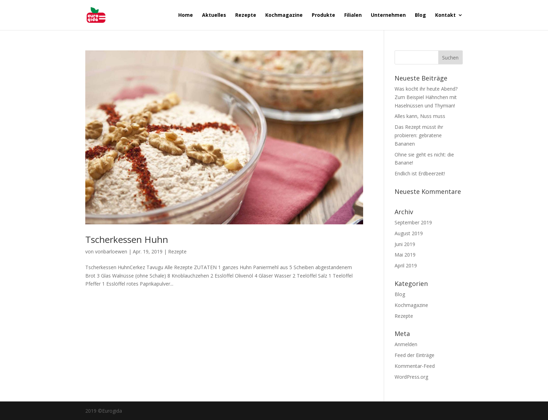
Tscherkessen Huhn (126, 239)
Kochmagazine (284, 15)
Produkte (323, 15)
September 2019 (413, 222)
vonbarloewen (111, 251)
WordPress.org (411, 376)
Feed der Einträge (414, 355)
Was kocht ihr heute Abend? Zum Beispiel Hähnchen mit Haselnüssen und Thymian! (426, 97)
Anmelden (406, 344)
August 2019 (409, 233)
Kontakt (445, 15)
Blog (420, 15)
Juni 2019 (405, 244)
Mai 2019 (405, 254)
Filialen (353, 15)
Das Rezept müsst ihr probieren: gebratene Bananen (419, 135)
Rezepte (245, 15)
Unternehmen (388, 15)
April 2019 (406, 265)
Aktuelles (214, 15)
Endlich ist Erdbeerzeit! (420, 173)
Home (185, 15)
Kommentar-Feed (415, 366)
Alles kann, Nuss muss (420, 116)
